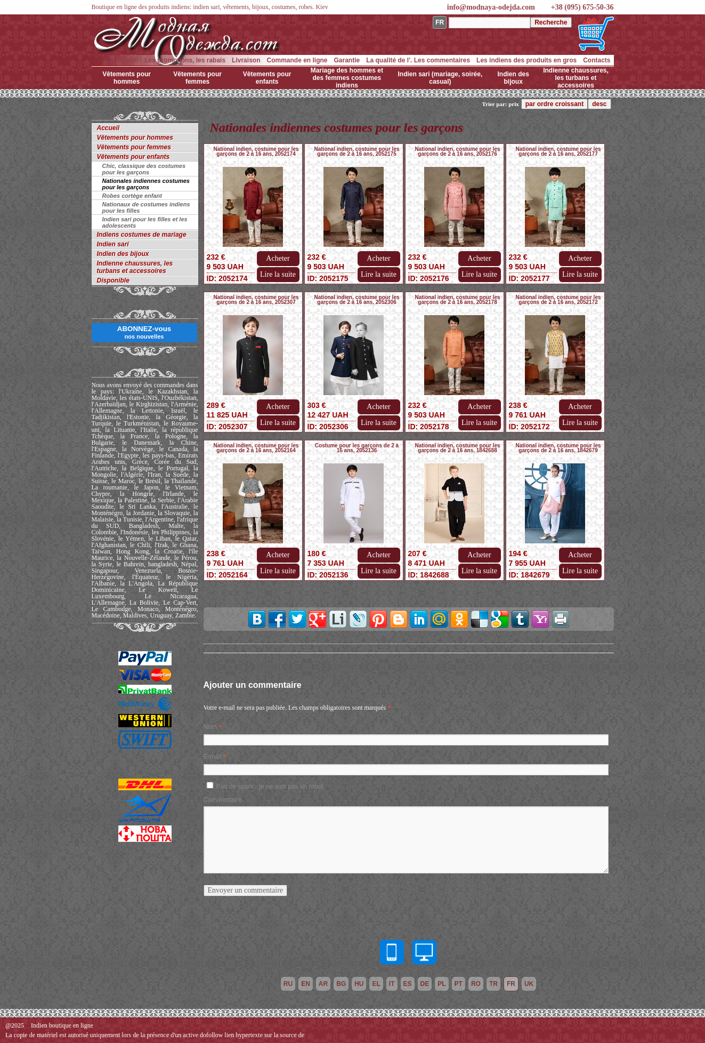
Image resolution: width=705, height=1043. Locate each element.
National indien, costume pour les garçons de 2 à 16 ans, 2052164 (255, 448)
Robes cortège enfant (132, 195)
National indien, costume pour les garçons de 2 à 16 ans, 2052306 (356, 299)
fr (511, 984)
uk (528, 984)
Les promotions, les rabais (184, 60)
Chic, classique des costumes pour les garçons (144, 169)
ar (323, 984)
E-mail (213, 756)
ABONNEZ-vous (144, 332)
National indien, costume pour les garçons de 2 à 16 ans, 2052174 (255, 151)
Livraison (246, 60)
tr (493, 984)
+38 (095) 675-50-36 (582, 7)
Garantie (347, 60)
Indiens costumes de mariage (142, 234)
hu (358, 984)
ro (476, 984)
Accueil (126, 60)
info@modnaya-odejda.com (491, 7)
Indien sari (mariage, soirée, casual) (440, 77)
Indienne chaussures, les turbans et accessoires (576, 78)
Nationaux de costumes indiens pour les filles (146, 207)
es (407, 984)
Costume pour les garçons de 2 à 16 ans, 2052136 (357, 448)
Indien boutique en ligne (62, 1025)
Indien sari (113, 244)
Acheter (277, 258)
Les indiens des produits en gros (526, 60)
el (376, 984)
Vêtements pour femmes (197, 77)
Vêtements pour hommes (126, 77)
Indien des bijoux (513, 77)
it (392, 984)
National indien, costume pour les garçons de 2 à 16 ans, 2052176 (457, 151)
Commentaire (223, 800)
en (305, 984)
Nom (210, 727)
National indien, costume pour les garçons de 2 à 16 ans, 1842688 (457, 448)
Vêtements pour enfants (267, 77)
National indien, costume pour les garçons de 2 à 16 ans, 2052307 (255, 299)
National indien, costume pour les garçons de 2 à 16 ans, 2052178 (457, 299)
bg (341, 984)
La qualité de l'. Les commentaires (418, 60)
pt (459, 984)
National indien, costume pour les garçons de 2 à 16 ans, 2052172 (558, 299)
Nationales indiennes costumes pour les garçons (146, 184)
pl (441, 984)
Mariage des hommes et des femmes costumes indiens (347, 78)
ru (288, 984)
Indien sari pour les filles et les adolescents (145, 222)
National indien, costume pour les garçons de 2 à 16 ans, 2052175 (356, 151)
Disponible (113, 280)
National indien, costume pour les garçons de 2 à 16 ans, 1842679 (558, 448)
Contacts (596, 60)
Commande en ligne (296, 60)
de (425, 984)
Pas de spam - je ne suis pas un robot (269, 786)
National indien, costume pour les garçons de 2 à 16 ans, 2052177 (558, 151)
